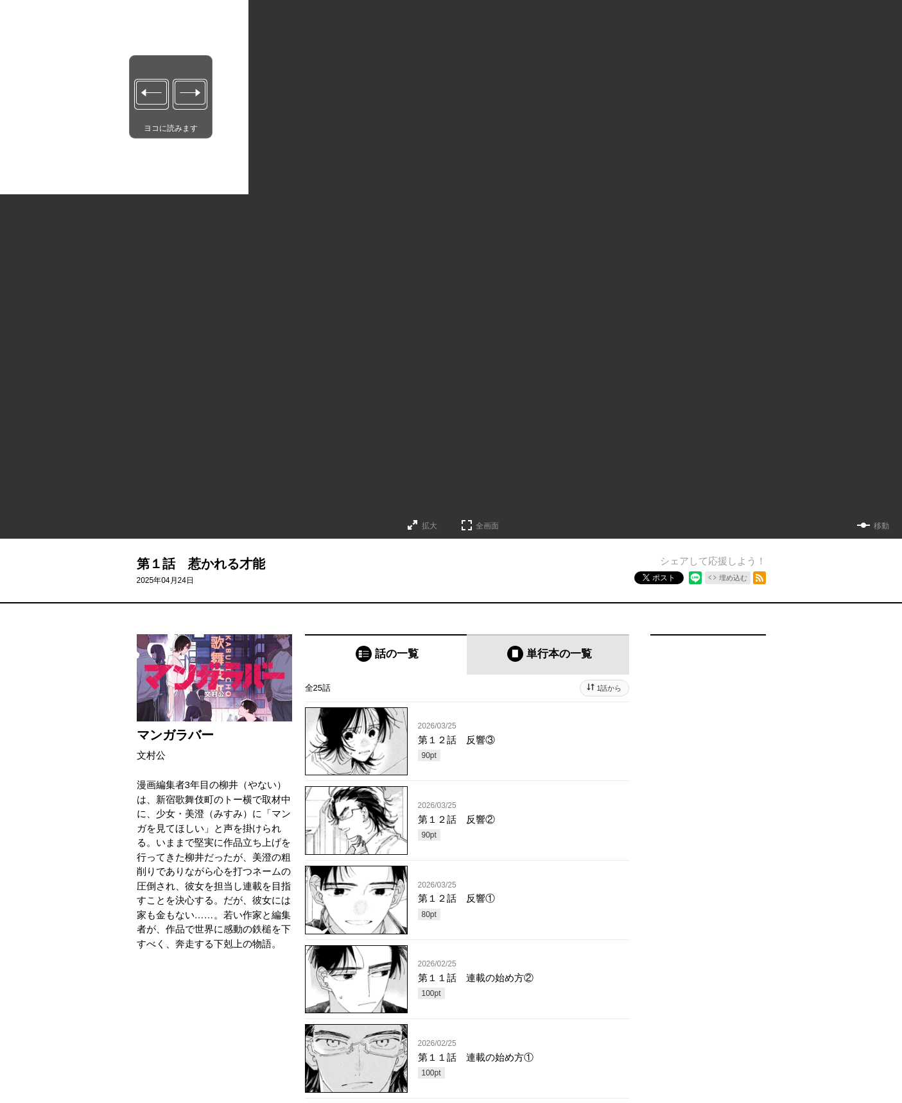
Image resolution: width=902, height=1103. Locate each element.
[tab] (386, 654)
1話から (608, 688)
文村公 (151, 755)
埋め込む (733, 578)
